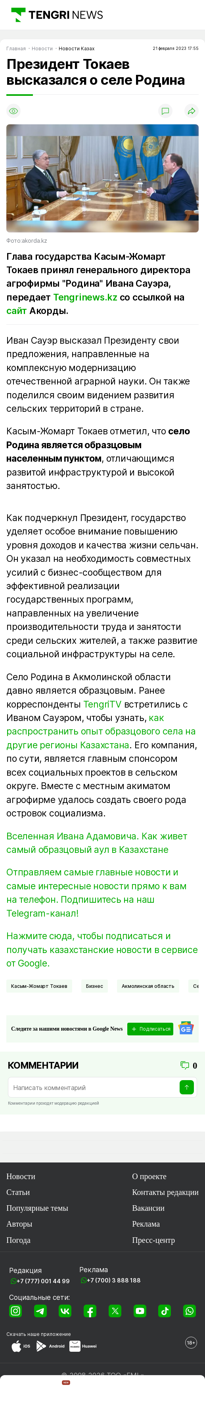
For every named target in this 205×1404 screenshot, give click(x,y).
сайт (16, 310)
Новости (20, 1176)
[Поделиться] (191, 111)
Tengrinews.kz (85, 297)
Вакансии (148, 1208)
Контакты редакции (165, 1192)
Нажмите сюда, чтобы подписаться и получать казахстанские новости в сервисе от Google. (102, 949)
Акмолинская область (148, 986)
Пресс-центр (153, 1240)
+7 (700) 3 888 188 (114, 1280)
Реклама (146, 1223)
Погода (18, 1240)
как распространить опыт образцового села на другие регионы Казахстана (101, 731)
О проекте (149, 1176)
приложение (56, 1334)
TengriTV (102, 704)
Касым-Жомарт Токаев (39, 986)
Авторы (19, 1223)
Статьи (18, 1192)
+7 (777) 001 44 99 (43, 1281)
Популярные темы (37, 1208)
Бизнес (94, 986)
